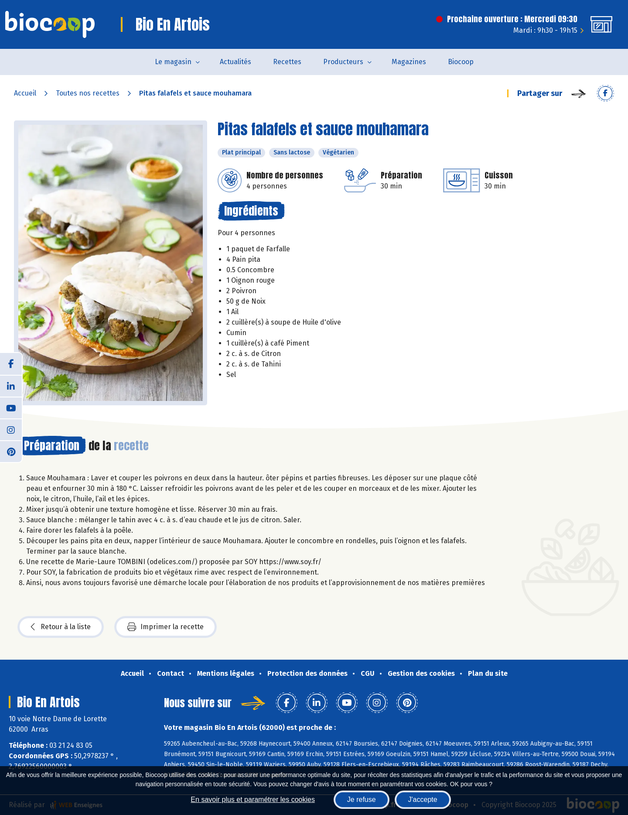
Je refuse (361, 799)
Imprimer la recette (165, 627)
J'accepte (422, 799)
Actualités (235, 62)
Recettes (287, 62)
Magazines (409, 62)
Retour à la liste (61, 627)
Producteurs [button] (343, 62)
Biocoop (461, 62)
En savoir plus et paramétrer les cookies (253, 799)
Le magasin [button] (173, 62)
